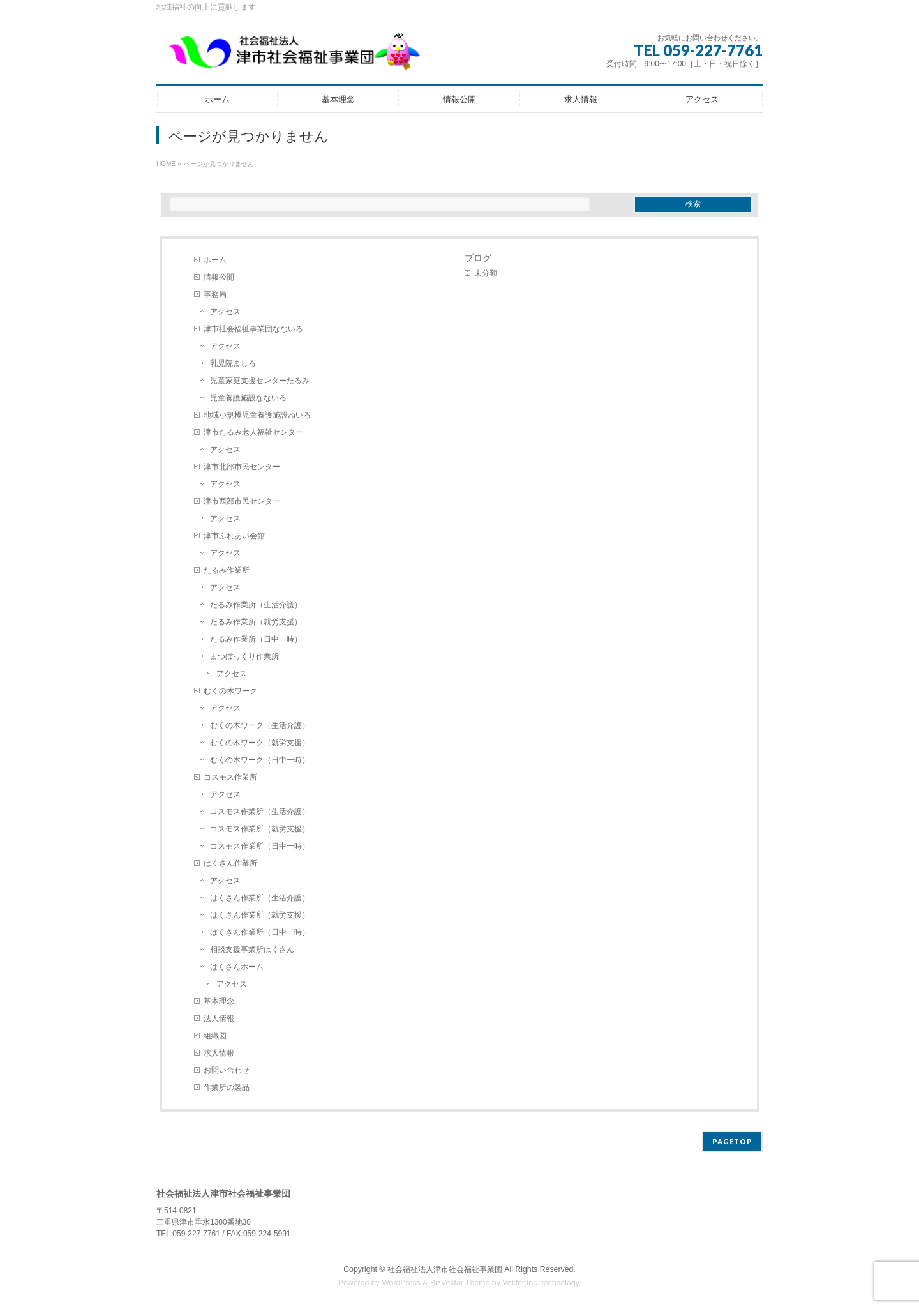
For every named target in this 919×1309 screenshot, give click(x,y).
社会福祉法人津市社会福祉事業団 (444, 1269)
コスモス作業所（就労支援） (260, 828)
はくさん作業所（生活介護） (260, 897)
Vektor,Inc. (520, 1282)
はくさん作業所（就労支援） (260, 915)
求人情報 (219, 1052)
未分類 (485, 273)
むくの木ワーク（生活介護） (260, 725)
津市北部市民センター (242, 466)
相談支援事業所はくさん (252, 949)
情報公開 (219, 277)
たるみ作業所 (227, 570)
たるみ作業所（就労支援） (256, 621)
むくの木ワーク (230, 690)
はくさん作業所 (230, 863)
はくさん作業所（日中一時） (260, 932)
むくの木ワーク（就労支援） (260, 742)
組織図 (215, 1035)
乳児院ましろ (233, 363)
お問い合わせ (227, 1070)
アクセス (225, 311)
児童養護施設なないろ (248, 397)
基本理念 (219, 1001)
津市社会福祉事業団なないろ (253, 328)
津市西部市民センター (242, 501)
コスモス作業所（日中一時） (260, 846)
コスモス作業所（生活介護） (260, 811)
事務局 (215, 294)
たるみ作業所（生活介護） (256, 604)
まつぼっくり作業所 (244, 656)
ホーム (215, 259)
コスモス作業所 (230, 777)
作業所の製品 (227, 1087)
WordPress (401, 1282)
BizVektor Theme (460, 1282)
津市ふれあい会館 (234, 535)
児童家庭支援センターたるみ (260, 380)
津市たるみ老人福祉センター (253, 432)
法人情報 (219, 1018)
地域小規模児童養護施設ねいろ (257, 415)
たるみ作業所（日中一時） (256, 639)
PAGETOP (732, 1141)
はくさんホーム (237, 966)
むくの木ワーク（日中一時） (260, 759)
